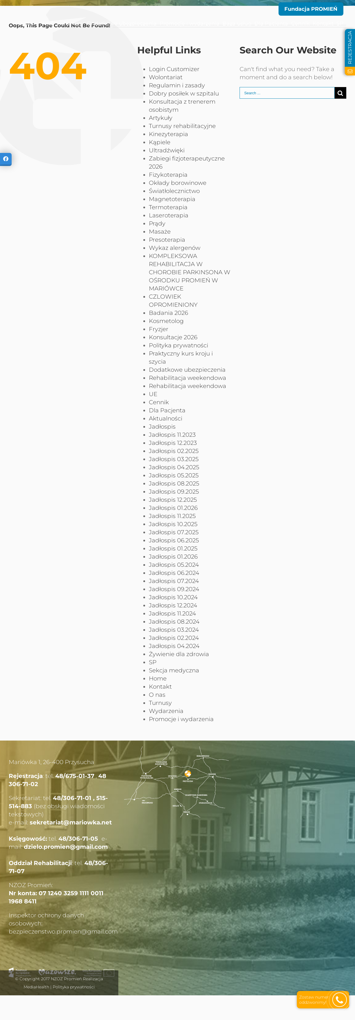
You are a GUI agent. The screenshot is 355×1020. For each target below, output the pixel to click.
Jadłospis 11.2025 (172, 515)
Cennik (159, 402)
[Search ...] (287, 93)
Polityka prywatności (178, 345)
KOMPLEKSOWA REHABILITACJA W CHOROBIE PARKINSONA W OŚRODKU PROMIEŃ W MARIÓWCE (189, 272)
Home (158, 678)
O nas (157, 694)
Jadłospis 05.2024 (174, 564)
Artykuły (160, 117)
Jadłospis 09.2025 (174, 491)
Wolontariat (166, 77)
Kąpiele (159, 142)
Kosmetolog (166, 320)
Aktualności (165, 418)
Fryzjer (158, 329)
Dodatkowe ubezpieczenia (187, 369)
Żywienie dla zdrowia (179, 654)
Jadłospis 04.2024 (174, 645)
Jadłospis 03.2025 (174, 459)
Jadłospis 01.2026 (173, 507)
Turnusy (160, 702)
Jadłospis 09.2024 (174, 589)
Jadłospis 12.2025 (173, 499)
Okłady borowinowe (177, 182)
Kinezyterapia (168, 134)
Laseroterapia (168, 215)
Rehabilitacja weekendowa (187, 377)
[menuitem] (16, 23)
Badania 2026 (168, 312)
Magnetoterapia (172, 199)
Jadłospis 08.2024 (174, 621)
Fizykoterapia (168, 174)
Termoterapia (168, 207)
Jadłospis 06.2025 (174, 540)
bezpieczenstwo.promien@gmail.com (63, 931)
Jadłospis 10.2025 (173, 524)
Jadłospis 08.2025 (174, 483)
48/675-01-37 (74, 775)
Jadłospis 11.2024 (172, 613)
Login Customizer (174, 69)
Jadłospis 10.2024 (173, 597)
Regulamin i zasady (177, 85)
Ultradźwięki (167, 150)
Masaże (160, 231)
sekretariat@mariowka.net (71, 822)
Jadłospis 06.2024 (174, 572)
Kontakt (160, 686)
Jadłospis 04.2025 (174, 467)
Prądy (157, 223)
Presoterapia (167, 239)
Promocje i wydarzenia (181, 719)
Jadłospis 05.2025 (174, 475)
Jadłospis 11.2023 (172, 434)
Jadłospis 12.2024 (173, 605)
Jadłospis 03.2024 (174, 629)
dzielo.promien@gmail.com (66, 846)
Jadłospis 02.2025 (174, 450)
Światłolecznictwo (174, 190)
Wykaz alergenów (174, 247)
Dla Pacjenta (167, 410)
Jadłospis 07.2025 (174, 532)
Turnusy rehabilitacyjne (182, 125)
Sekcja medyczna (174, 670)
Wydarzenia (166, 710)
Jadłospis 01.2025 (173, 548)
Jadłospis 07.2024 (174, 580)
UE (153, 394)
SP (152, 662)
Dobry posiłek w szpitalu (184, 93)
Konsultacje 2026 (173, 337)
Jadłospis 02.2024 (174, 637)
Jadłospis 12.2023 (173, 442)
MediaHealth (36, 987)
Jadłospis (162, 426)
